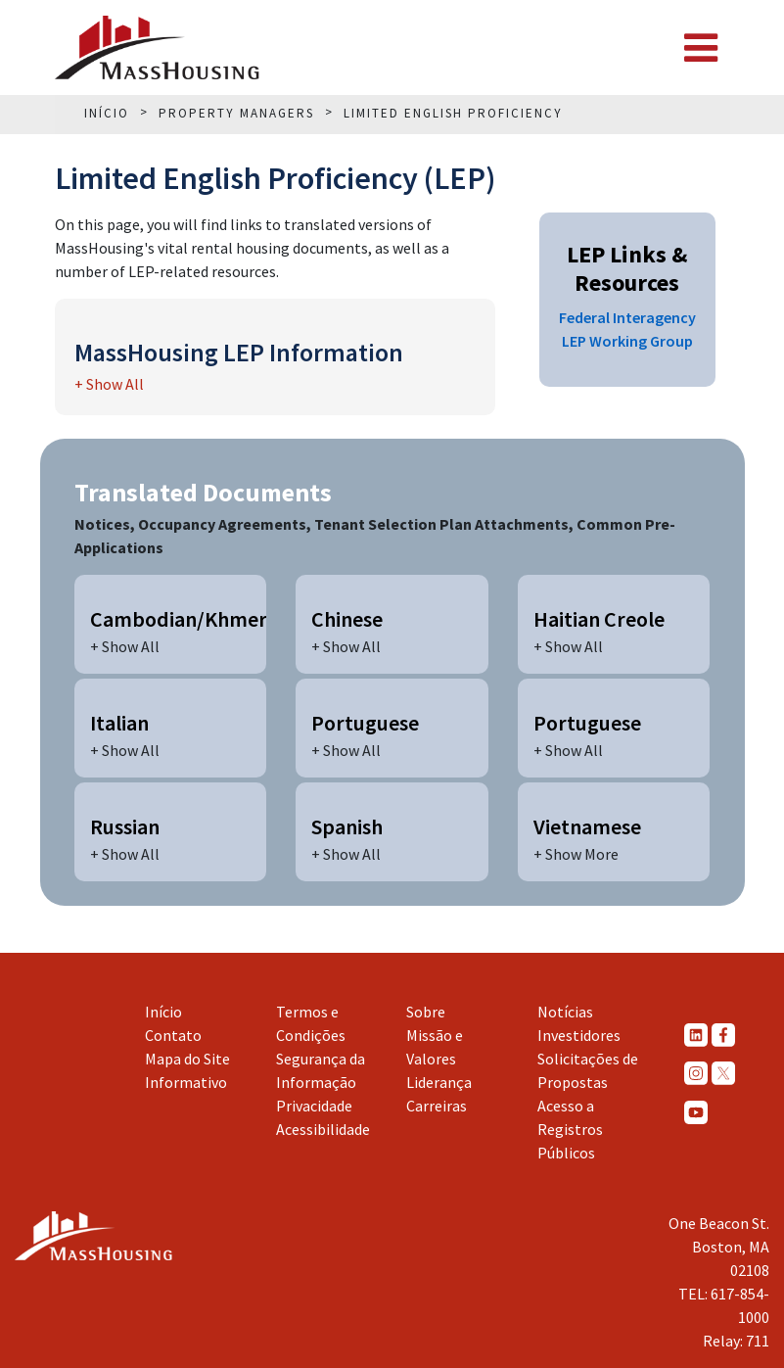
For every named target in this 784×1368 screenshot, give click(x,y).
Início (163, 1011)
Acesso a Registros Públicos (570, 1129)
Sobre (425, 1011)
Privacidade (314, 1105)
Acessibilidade (323, 1129)
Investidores (579, 1035)
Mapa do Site (187, 1058)
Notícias (565, 1011)
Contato (173, 1035)
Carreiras (436, 1105)
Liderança (439, 1082)
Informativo (186, 1082)
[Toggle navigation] (700, 48)
